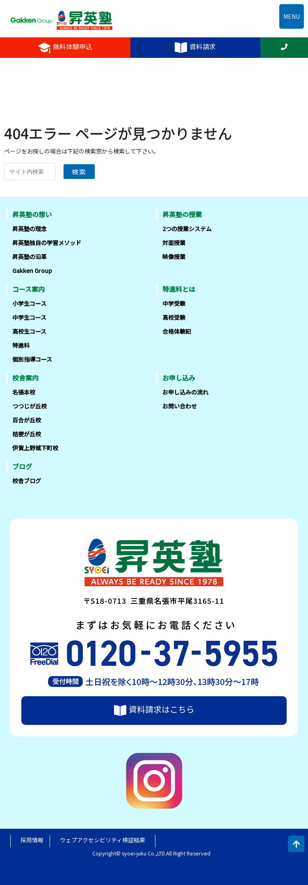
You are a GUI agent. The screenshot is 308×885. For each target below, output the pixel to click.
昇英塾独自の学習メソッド (46, 242)
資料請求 (195, 47)
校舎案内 (25, 377)
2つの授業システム (187, 229)
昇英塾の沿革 (29, 256)
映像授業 (173, 256)
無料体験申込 (65, 47)
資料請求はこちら (154, 710)
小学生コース (29, 303)
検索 (79, 172)
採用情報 (32, 840)
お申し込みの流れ (185, 392)
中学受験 (173, 303)
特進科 (21, 345)
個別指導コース (32, 359)
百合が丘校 (26, 420)
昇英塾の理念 (29, 229)
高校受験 (173, 317)
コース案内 (28, 289)
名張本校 (23, 392)
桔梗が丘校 (26, 434)
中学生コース (29, 317)
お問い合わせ (179, 406)
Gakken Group (32, 270)
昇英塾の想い (32, 214)
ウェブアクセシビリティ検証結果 (102, 840)
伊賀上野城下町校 (35, 448)
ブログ (22, 466)
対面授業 (173, 242)
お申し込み (178, 377)
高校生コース (29, 331)
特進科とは (178, 289)
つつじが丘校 (29, 406)
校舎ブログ (26, 481)
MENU (291, 16)
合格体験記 (176, 331)
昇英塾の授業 (182, 214)
